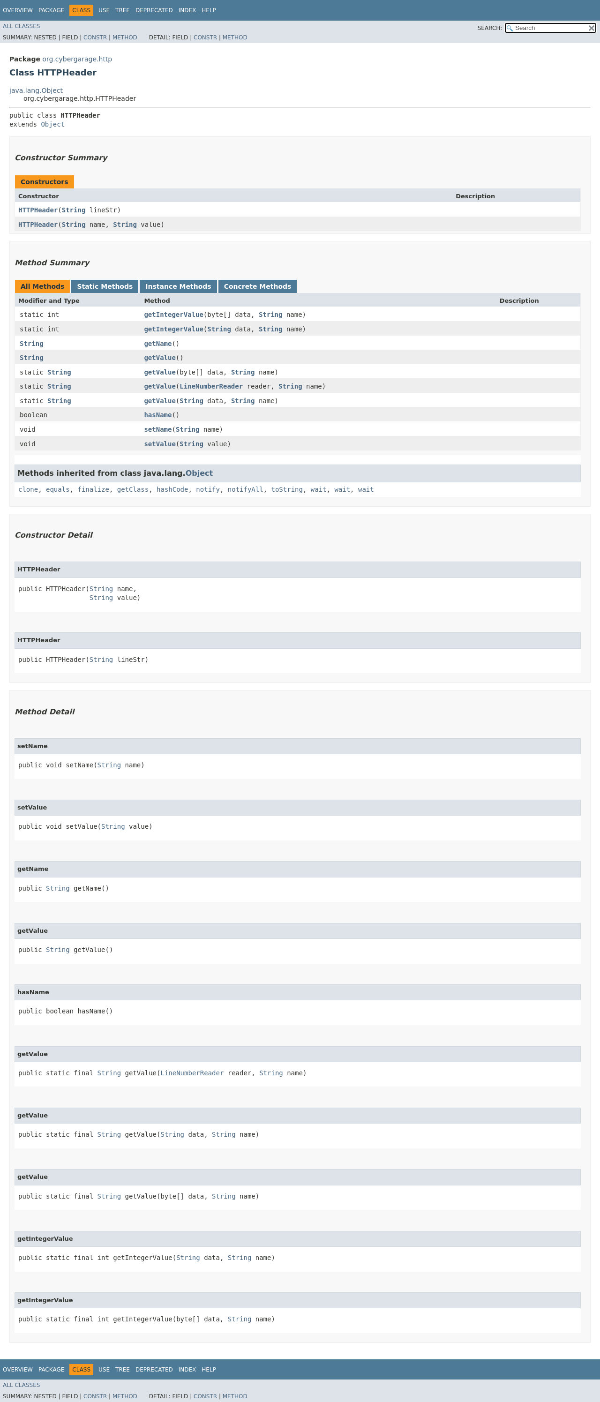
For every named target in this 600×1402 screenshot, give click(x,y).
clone (28, 489)
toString (287, 489)
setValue (159, 444)
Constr (95, 37)
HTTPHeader (38, 210)
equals (58, 489)
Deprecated (154, 10)
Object (53, 124)
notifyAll (245, 489)
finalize (93, 489)
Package (51, 10)
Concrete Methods (258, 286)
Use (104, 10)
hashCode (172, 489)
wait (319, 489)
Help (209, 10)
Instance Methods (178, 286)
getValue (159, 357)
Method (124, 37)
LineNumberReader (211, 386)
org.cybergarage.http (77, 59)
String (74, 210)
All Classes (21, 26)
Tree (122, 10)
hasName (158, 415)
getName (158, 343)
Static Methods (105, 286)
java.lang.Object (36, 90)
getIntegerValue (173, 314)
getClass (133, 489)
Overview (18, 10)
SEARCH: (490, 28)
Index (187, 10)
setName (158, 429)
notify (208, 489)
